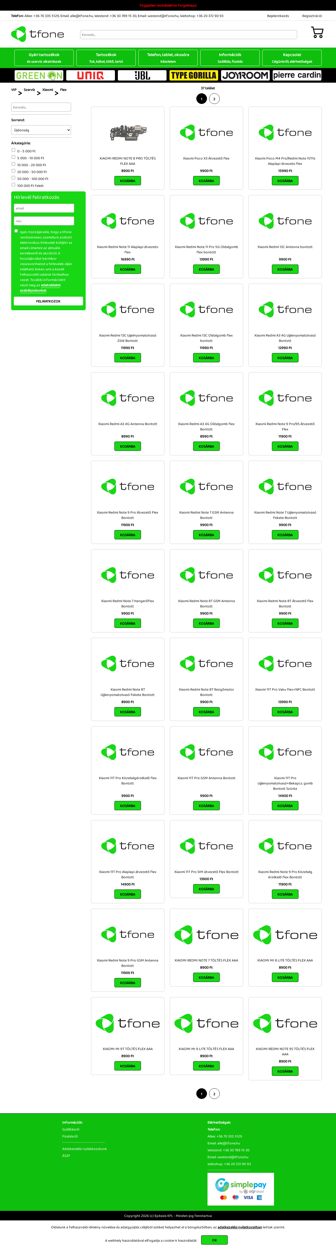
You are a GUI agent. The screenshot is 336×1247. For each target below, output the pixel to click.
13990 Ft (206, 259)
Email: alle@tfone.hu (76, 15)
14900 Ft (285, 795)
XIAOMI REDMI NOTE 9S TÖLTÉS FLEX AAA (285, 1051)
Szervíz (29, 89)
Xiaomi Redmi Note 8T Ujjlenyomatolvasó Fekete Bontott (128, 692)
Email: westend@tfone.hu (158, 15)
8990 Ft (127, 436)
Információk (230, 58)
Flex (63, 89)
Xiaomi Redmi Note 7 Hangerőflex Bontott (127, 603)
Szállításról (70, 1129)
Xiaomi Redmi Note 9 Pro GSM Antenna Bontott (127, 963)
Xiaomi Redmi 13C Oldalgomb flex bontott (206, 338)
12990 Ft (285, 347)
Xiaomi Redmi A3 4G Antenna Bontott (127, 423)
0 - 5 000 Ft (26, 151)
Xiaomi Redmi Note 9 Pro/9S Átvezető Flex (285, 426)
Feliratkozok (48, 301)
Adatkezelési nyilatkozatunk (84, 1148)
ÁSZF (66, 1155)
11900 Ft (285, 436)
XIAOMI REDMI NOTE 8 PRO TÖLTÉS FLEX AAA (127, 161)
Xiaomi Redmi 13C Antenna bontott (285, 246)
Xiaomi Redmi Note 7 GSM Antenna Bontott (206, 515)
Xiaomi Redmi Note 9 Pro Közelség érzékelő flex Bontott (285, 874)
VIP (13, 89)
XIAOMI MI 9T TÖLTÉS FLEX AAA (128, 1048)
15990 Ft (285, 170)
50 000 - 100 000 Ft (32, 178)
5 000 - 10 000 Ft (30, 158)
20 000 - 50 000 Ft (32, 171)
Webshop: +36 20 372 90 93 (201, 15)
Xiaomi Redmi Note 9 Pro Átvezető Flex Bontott (127, 515)
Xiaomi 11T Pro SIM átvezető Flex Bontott (206, 871)
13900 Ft (206, 878)
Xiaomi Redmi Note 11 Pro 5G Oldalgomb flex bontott (206, 249)
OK (214, 1240)
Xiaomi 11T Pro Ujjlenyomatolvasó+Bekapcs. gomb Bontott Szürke (285, 783)
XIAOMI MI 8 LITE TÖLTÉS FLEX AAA (285, 960)
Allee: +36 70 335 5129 (41, 15)
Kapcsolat (292, 58)
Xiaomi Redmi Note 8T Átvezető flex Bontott (285, 603)
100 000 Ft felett (30, 185)
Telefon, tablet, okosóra (168, 58)
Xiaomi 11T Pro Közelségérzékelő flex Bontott (128, 780)
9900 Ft (206, 170)
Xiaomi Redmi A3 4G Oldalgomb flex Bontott (206, 426)
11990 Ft (127, 347)
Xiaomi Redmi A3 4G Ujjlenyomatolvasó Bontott (285, 338)
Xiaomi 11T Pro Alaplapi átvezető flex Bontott (127, 874)
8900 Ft (127, 170)
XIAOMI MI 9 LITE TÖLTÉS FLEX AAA (206, 1048)
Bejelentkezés (278, 15)
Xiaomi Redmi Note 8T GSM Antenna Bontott (206, 603)
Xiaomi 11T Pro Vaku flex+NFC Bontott (285, 689)
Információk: (72, 1122)
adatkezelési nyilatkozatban (240, 1227)
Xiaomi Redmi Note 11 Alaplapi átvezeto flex (127, 249)
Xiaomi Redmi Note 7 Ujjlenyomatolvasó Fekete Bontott (285, 515)
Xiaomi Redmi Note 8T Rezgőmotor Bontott (206, 692)
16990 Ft (128, 259)
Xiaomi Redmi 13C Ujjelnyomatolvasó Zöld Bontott (127, 338)
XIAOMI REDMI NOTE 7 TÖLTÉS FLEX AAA (206, 960)
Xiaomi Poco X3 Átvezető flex (206, 158)
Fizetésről (70, 1136)
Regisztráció (312, 15)
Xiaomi (47, 89)
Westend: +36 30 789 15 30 (115, 15)
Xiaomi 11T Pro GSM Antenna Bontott (206, 777)
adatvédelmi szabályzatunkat (40, 287)
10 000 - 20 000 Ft (31, 164)
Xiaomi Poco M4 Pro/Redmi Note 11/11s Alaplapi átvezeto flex (285, 161)
